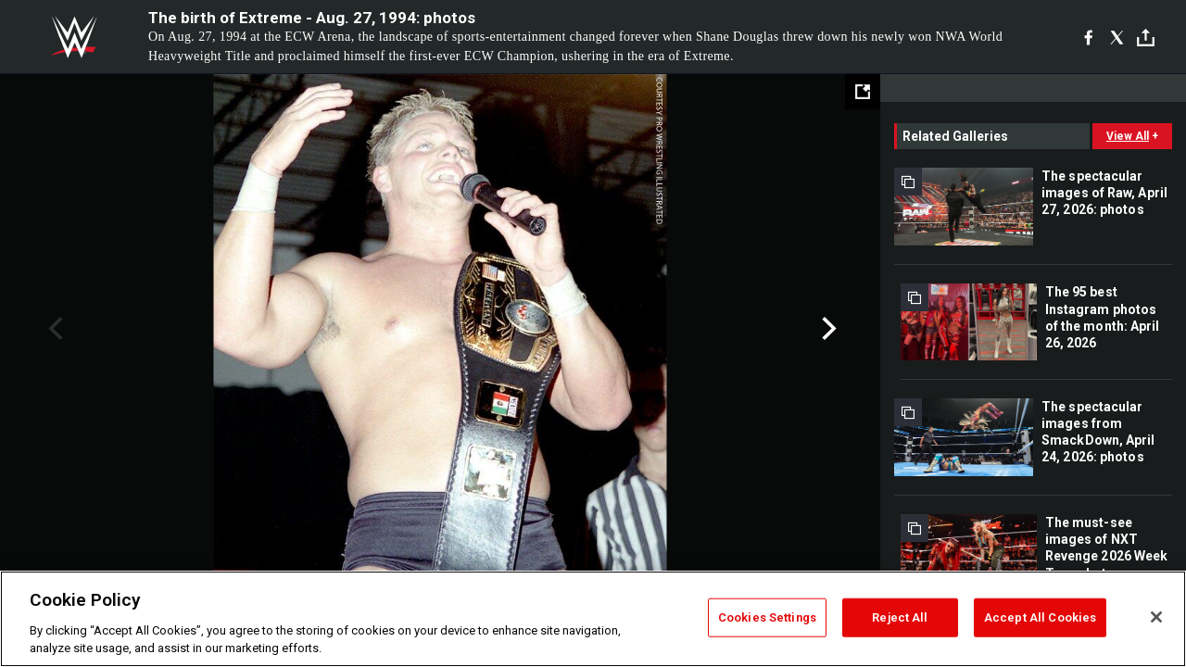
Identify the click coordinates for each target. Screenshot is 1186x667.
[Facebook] (1088, 37)
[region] (593, 619)
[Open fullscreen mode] (862, 91)
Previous (53, 329)
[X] (1117, 37)
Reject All (899, 617)
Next (827, 329)
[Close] (1156, 617)
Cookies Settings (767, 617)
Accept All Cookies (1040, 617)
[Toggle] (1145, 37)
